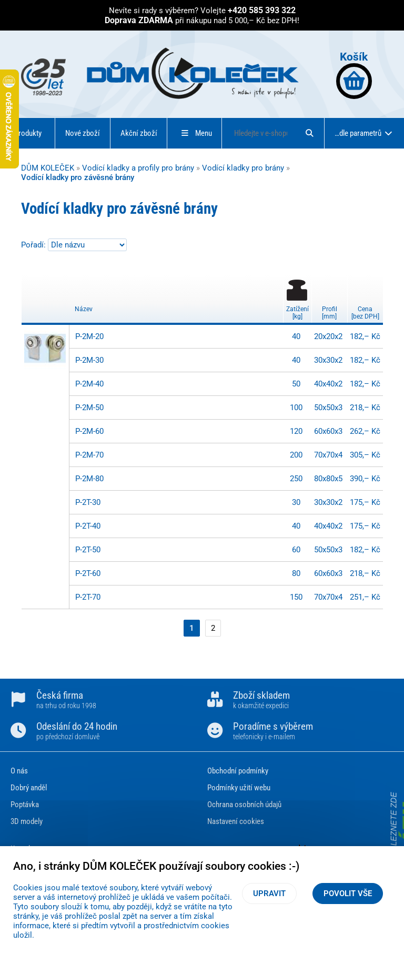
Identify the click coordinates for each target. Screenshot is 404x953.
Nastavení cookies (235, 821)
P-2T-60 (87, 573)
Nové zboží (82, 133)
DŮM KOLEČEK (47, 168)
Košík (354, 74)
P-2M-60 (89, 431)
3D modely (27, 821)
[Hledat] (309, 133)
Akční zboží (138, 133)
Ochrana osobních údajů (244, 804)
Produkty (28, 133)
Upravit (269, 893)
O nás (19, 771)
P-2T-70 (87, 597)
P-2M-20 (89, 336)
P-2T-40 (87, 526)
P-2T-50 (87, 549)
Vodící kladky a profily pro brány (138, 168)
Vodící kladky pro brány (243, 168)
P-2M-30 (89, 360)
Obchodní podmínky (237, 771)
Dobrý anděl (29, 787)
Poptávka (25, 804)
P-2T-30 (87, 502)
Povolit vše (348, 893)
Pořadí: (34, 245)
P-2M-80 (89, 478)
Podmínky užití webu (238, 787)
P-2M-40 (89, 384)
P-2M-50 (89, 407)
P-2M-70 (89, 455)
